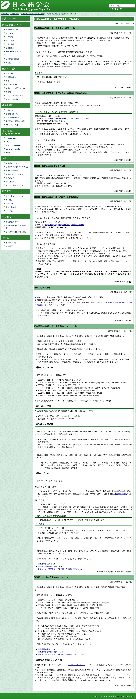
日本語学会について (12, 24)
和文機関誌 (7, 105)
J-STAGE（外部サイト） (15, 125)
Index (8, 152)
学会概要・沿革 (12, 30)
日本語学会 (5, 14)
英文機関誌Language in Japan (11, 132)
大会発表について (13, 163)
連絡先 (8, 63)
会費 (7, 81)
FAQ (7, 142)
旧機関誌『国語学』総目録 (16, 121)
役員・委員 (10, 44)
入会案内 (9, 37)
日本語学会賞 (11, 77)
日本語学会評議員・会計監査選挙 (32, 14)
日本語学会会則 (44, 564)
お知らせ (9, 73)
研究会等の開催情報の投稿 (16, 232)
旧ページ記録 (11, 243)
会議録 (8, 92)
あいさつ (9, 33)
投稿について (11, 110)
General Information (13, 149)
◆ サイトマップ (115, 9)
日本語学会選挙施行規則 (47, 566)
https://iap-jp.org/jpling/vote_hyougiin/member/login (64, 225)
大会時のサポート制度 (14, 174)
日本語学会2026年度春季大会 (17, 167)
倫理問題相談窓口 (13, 59)
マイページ (39, 175)
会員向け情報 (14, 14)
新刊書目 (9, 200)
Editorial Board (11, 138)
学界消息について (13, 222)
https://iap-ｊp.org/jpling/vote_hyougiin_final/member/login (67, 118)
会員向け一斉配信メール (15, 88)
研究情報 (6, 191)
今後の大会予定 (12, 171)
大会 (4, 158)
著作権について (12, 114)
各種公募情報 (11, 207)
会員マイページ (9, 18)
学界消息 (6, 217)
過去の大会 (10, 178)
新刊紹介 (9, 203)
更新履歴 (9, 246)
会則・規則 (10, 41)
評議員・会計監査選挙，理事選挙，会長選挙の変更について (61, 569)
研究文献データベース (14, 196)
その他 (5, 237)
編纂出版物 (10, 48)
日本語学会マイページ (76, 665)
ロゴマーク (10, 55)
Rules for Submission (14, 145)
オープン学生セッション (15, 185)
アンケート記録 (12, 99)
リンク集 (9, 211)
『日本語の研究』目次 (14, 117)
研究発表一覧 (11, 182)
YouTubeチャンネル (13, 52)
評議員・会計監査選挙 (14, 96)
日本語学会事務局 (120, 494)
